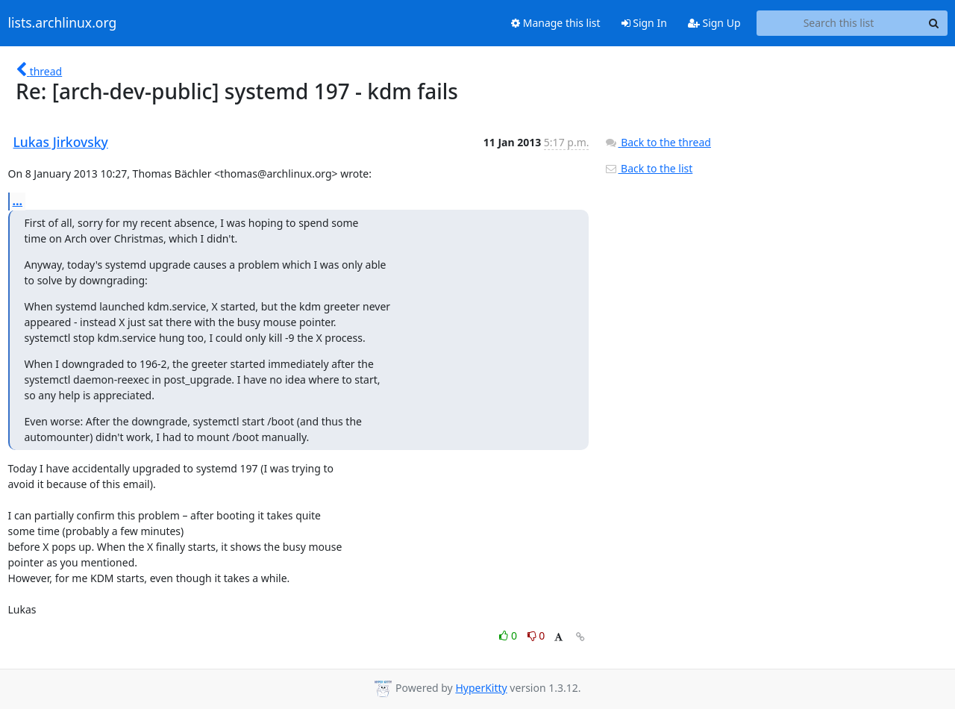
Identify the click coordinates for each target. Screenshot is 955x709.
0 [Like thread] (509, 635)
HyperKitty (481, 688)
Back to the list (648, 168)
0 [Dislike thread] (536, 635)
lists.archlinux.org (62, 23)
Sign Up (714, 23)
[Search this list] (839, 23)
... (18, 201)
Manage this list (556, 23)
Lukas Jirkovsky (60, 142)
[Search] (934, 23)
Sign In (644, 23)
